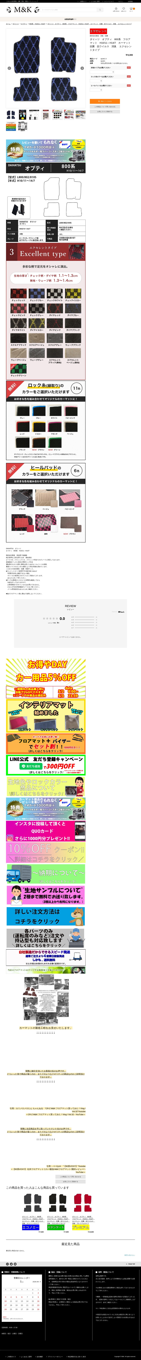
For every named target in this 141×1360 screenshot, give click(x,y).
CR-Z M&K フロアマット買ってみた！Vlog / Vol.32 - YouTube (56, 1114)
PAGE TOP (131, 1264)
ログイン (120, 1)
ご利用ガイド (83, 1)
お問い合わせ (116, 11)
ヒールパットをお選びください (101, 85)
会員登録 (130, 1)
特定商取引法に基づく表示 (77, 1357)
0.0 (62, 618)
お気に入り (123, 11)
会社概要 (40, 1357)
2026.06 (36, 1282)
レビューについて (109, 1)
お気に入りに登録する (104, 111)
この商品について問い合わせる (104, 107)
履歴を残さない (129, 1255)
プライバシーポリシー (55, 1357)
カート (132, 10)
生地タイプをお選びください (100, 67)
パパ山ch (57, 1166)
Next (82, 68)
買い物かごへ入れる (105, 101)
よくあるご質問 (95, 1)
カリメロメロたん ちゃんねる (29, 1108)
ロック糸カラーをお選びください (102, 77)
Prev (9, 68)
